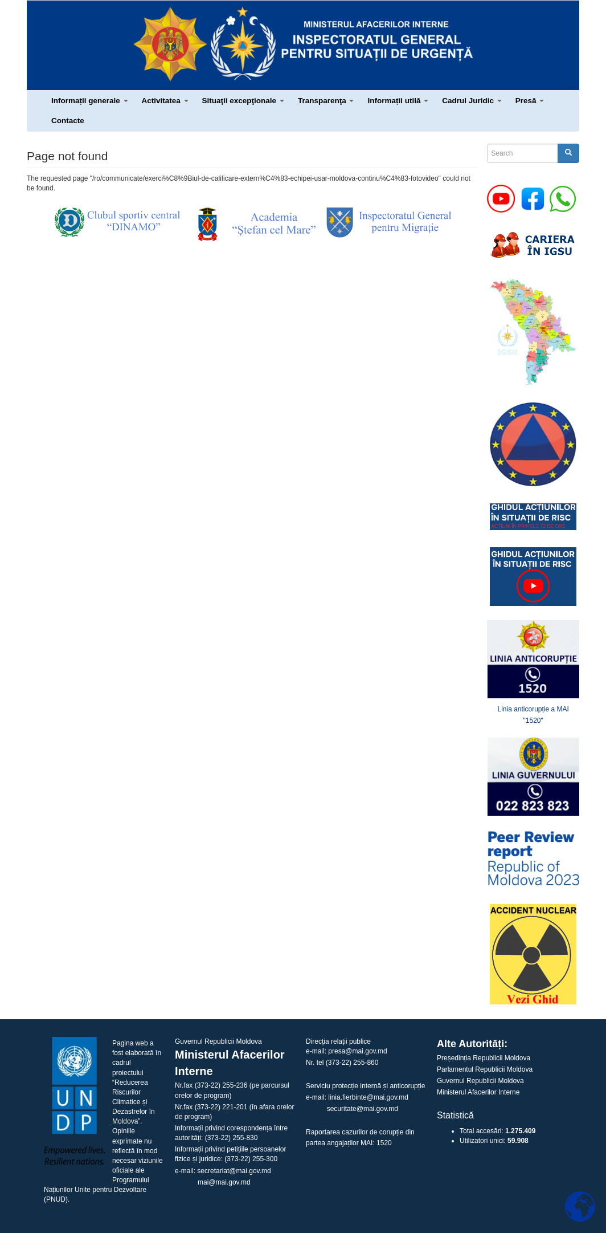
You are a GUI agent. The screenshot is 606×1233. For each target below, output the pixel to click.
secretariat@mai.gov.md (234, 1171)
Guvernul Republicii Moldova (480, 1081)
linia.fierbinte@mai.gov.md (368, 1097)
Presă (529, 100)
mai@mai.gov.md (224, 1182)
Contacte (67, 120)
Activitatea (165, 100)
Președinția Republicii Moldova (483, 1058)
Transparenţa (326, 100)
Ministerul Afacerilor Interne (478, 1092)
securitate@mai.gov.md (362, 1109)
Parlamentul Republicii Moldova (485, 1069)
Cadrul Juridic (472, 100)
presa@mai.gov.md (357, 1051)
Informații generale (89, 100)
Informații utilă (397, 100)
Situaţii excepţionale (243, 100)
